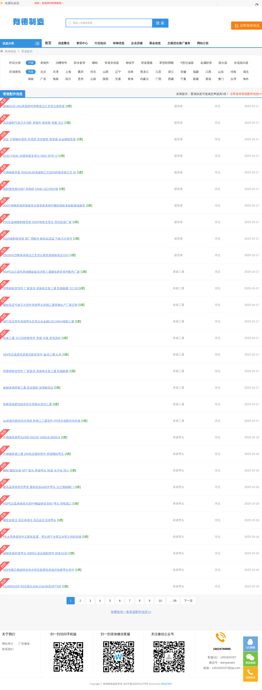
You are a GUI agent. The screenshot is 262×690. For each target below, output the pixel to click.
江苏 (158, 71)
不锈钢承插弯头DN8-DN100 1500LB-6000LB (31, 437)
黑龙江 (144, 71)
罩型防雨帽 (166, 62)
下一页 (188, 600)
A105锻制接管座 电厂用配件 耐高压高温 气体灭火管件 (37, 238)
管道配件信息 (13, 94)
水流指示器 (241, 62)
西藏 (171, 79)
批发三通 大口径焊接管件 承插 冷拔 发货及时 (32, 338)
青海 (130, 79)
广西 (158, 79)
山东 (221, 71)
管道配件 (27, 51)
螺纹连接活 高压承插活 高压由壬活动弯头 (29, 520)
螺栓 (95, 62)
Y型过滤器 (187, 62)
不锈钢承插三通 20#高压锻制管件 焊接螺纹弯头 (33, 454)
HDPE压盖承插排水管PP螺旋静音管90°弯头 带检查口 (37, 503)
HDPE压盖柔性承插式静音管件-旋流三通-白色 (32, 354)
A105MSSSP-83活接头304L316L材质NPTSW (32, 586)
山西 (105, 71)
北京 (43, 71)
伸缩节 (130, 62)
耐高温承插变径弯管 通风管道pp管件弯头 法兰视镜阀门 (38, 487)
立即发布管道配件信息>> (246, 93)
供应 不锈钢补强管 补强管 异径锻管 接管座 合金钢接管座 (39, 139)
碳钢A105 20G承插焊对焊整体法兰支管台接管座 (34, 106)
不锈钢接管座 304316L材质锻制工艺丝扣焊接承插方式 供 (39, 172)
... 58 (173, 600)
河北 (93, 71)
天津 (56, 71)
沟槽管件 (61, 62)
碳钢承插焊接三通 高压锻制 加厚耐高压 (28, 387)
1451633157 (228, 657)
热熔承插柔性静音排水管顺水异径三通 (27, 404)
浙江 (171, 71)
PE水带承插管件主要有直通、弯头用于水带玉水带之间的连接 (42, 536)
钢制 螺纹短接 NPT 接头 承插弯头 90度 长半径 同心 (36, 470)
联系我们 (8, 649)
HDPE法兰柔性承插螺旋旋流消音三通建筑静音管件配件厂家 (41, 271)
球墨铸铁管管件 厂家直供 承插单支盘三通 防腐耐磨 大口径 (41, 288)
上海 (68, 71)
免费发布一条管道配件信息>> (131, 612)
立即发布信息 (250, 25)
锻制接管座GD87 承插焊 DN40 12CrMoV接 (30, 189)
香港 (208, 79)
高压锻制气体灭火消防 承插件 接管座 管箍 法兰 (33, 122)
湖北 (246, 71)
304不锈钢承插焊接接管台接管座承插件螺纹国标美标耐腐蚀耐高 (44, 205)
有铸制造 (10, 51)
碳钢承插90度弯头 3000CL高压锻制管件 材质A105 (35, 553)
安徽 (183, 71)
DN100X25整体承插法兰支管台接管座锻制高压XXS (36, 255)
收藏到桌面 (12, 3)
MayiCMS (166, 683)
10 (160, 600)
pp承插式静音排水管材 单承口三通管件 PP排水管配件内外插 (41, 420)
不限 (31, 62)
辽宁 (118, 71)
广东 (43, 79)
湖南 (31, 79)
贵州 (81, 79)
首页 (48, 43)
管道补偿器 (112, 62)
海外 (246, 79)
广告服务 (24, 643)
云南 (93, 79)
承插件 (44, 62)
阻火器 (223, 62)
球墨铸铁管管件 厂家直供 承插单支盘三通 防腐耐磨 (36, 371)
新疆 (196, 79)
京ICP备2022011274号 (135, 683)
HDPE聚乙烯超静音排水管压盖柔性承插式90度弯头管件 (38, 569)
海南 (56, 79)
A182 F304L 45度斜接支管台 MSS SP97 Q (30, 155)
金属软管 (206, 62)
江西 (208, 71)
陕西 (105, 79)
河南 (233, 71)
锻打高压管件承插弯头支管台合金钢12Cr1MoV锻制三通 (38, 321)
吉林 (130, 71)
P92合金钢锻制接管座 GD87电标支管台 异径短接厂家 (37, 222)
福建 (196, 71)
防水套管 (79, 62)
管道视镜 (146, 62)
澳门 (221, 79)
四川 (68, 79)
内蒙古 (144, 79)
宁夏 (183, 79)
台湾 (233, 79)
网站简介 (8, 643)
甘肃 (118, 79)
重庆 (81, 71)
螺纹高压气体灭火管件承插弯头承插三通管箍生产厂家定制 (40, 304)
